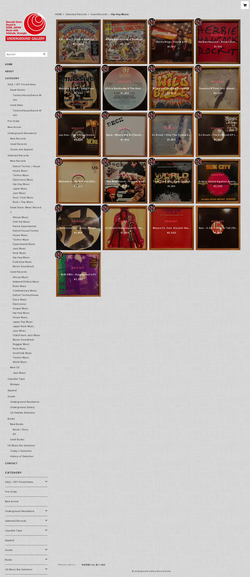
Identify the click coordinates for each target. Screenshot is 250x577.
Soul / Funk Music (23, 197)
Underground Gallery (22, 407)
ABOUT (9, 71)
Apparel (12, 390)
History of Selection (21, 456)
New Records (18, 138)
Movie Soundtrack (23, 266)
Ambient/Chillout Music (26, 281)
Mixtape (15, 384)
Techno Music (21, 175)
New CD (15, 367)
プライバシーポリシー (67, 565)
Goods (11, 396)
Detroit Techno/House (26, 295)
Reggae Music (21, 344)
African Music (20, 217)
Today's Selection (21, 451)
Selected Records (76, 14)
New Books (16, 424)
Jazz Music (19, 193)
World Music (20, 362)
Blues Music (20, 286)
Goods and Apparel (21, 149)
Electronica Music (23, 179)
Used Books (17, 439)
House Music (20, 170)
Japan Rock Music (23, 326)
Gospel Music (21, 308)
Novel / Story (20, 429)
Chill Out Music (21, 221)
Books (11, 418)
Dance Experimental (24, 226)
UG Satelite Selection (22, 412)
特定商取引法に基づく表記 (94, 565)
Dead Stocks (17, 89)
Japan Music (20, 188)
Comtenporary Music (25, 290)
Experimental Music (24, 244)
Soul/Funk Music (22, 353)
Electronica (19, 304)
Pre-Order (14, 121)
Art (14, 434)
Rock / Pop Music (23, 202)
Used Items (16, 105)
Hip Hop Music (21, 184)
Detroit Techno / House (26, 166)
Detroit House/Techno (26, 230)
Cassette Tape (16, 378)
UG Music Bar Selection (21, 445)
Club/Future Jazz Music (26, 335)
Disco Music (20, 299)
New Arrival (14, 127)
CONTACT (11, 463)
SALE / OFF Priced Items (22, 84)
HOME (58, 14)
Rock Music (19, 253)
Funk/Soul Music (22, 262)
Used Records (99, 14)
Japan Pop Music (23, 321)
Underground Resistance (22, 133)
